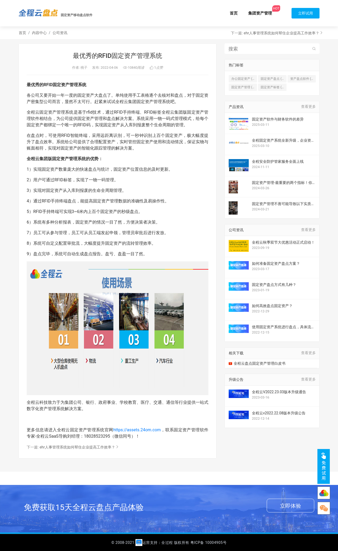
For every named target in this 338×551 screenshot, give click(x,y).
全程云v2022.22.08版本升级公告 (279, 413)
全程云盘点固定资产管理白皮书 (259, 363)
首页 (234, 13)
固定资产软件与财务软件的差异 (278, 119)
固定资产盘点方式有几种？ (274, 285)
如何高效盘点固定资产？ (272, 306)
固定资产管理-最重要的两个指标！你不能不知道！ (282, 182)
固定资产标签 (273, 87)
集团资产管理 (260, 13)
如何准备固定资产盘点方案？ (276, 263)
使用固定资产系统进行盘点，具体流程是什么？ (283, 327)
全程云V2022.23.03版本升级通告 (279, 392)
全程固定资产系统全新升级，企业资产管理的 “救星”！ (283, 140)
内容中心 (39, 33)
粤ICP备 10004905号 (208, 542)
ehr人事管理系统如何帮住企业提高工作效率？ (281, 33)
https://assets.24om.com (137, 429)
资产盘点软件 (303, 79)
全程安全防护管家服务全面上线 (278, 161)
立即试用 (305, 13)
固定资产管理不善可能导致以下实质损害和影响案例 (283, 204)
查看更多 (308, 106)
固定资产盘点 (273, 79)
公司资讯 (60, 33)
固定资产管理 (244, 87)
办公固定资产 (244, 79)
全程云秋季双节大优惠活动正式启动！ (283, 242)
